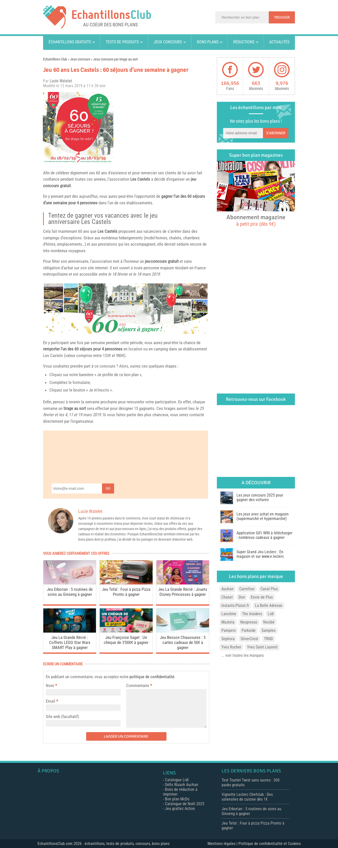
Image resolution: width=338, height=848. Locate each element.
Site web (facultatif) (62, 716)
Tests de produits (122, 42)
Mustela (227, 622)
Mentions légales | (223, 843)
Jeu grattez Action (180, 808)
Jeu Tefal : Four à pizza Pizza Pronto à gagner (126, 592)
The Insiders (252, 613)
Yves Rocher (231, 647)
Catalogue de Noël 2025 (184, 803)
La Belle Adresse (268, 605)
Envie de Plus (262, 597)
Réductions (243, 42)
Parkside (249, 630)
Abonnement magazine (255, 220)
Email (50, 701)
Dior (242, 597)
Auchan (227, 588)
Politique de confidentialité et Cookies (270, 843)
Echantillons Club (55, 59)
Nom (50, 685)
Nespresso (248, 622)
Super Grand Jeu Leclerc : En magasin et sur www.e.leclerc (260, 554)
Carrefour (247, 588)
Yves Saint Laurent (262, 647)
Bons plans (207, 42)
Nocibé (269, 622)
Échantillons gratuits (70, 42)
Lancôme (228, 613)
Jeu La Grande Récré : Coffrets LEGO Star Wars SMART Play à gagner (69, 642)
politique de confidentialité (151, 676)
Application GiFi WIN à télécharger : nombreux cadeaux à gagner (264, 535)
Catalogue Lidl (177, 779)
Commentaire (139, 685)
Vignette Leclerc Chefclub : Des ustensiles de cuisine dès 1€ (247, 797)
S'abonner (275, 133)
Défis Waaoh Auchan (181, 784)
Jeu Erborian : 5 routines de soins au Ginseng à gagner (70, 592)
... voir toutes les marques (242, 655)
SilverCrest (249, 638)
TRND (268, 638)
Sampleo (268, 630)
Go (108, 488)
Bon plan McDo (177, 799)
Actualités (279, 42)
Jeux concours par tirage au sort (115, 59)
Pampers (228, 630)
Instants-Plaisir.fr (235, 605)
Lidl (271, 613)
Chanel (227, 597)
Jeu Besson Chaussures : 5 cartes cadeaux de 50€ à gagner (183, 642)
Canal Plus (269, 588)
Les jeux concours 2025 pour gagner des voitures (259, 497)
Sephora (228, 638)
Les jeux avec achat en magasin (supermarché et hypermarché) (262, 516)
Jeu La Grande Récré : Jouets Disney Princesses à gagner (182, 592)
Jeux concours (168, 42)
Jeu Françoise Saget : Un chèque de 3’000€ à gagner (126, 640)
